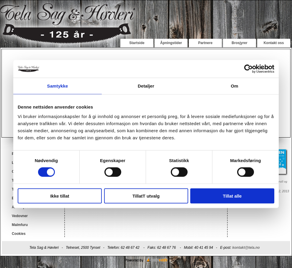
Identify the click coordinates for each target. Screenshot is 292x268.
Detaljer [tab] (146, 85)
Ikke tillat (59, 195)
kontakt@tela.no (246, 248)
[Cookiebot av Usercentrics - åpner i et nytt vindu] (248, 68)
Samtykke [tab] (57, 85)
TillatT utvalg (146, 195)
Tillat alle (232, 195)
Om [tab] (234, 85)
